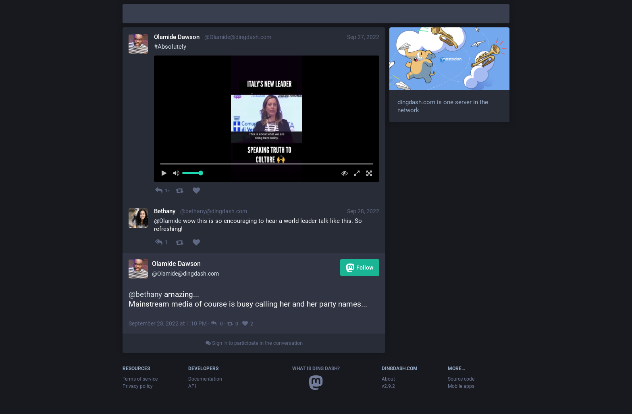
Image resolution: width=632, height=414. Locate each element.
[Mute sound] (179, 173)
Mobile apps (461, 386)
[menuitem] (266, 119)
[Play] (166, 173)
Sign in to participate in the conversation (254, 343)
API (192, 386)
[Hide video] (342, 173)
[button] (266, 119)
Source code (461, 379)
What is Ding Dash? (316, 368)
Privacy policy (138, 386)
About (388, 379)
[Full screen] (367, 173)
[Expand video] (355, 173)
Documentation (205, 379)
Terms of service (140, 379)
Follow (359, 268)
